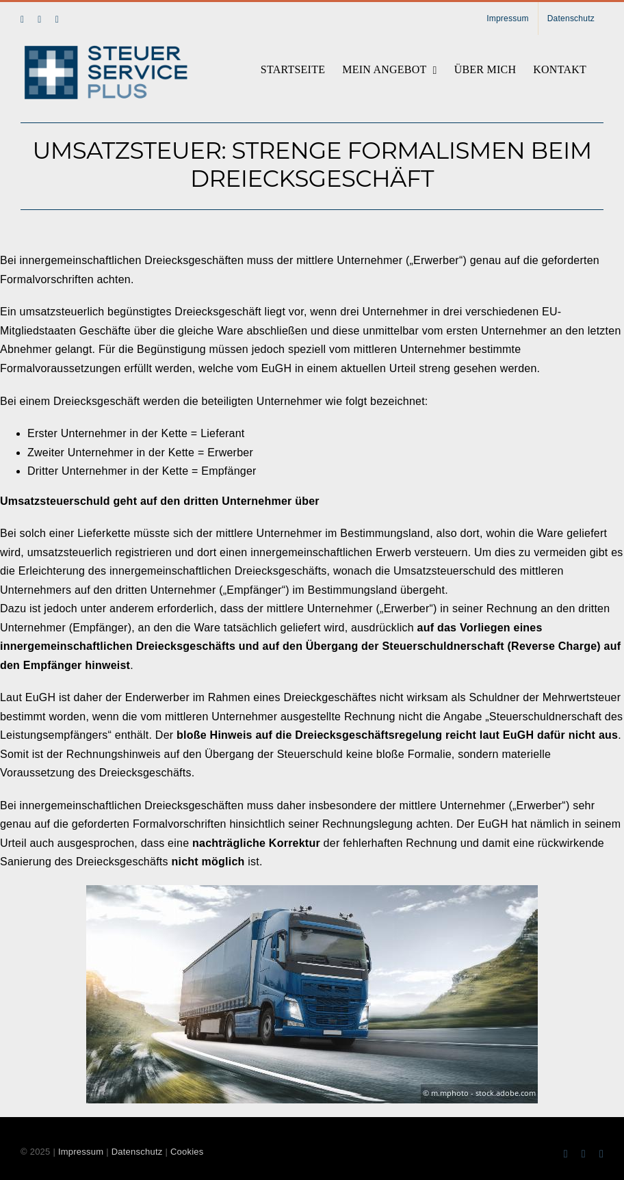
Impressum (80, 1151)
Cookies (187, 1151)
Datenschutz (137, 1151)
